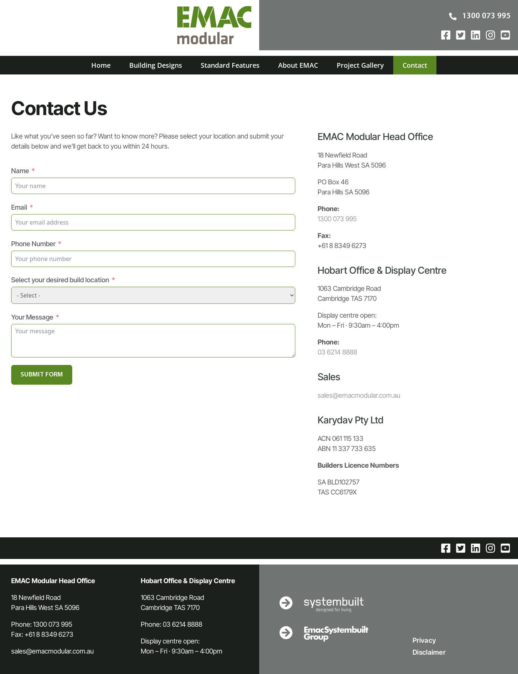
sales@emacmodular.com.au (359, 395)
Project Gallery (360, 65)
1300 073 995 (337, 219)
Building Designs (155, 65)
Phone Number (33, 244)
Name (20, 171)
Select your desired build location (60, 280)
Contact (415, 65)
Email (19, 207)
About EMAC (298, 65)
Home (101, 65)
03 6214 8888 (337, 352)
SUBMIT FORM (41, 374)
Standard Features (230, 65)
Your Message (32, 317)
